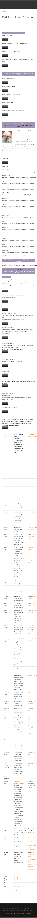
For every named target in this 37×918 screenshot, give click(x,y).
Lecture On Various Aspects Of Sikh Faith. (32, 731)
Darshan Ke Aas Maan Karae (32, 536)
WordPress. (28, 913)
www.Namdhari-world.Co (18, 256)
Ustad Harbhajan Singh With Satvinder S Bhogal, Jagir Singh (18, 888)
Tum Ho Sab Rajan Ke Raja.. (32, 627)
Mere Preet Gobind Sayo (31, 854)
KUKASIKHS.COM (10, 913)
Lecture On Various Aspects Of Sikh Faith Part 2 (32, 670)
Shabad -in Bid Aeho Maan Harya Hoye (32, 840)
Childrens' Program (32, 675)
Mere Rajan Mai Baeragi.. (31, 724)
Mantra (22, 913)
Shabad (29, 692)
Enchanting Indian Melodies (20, 828)
